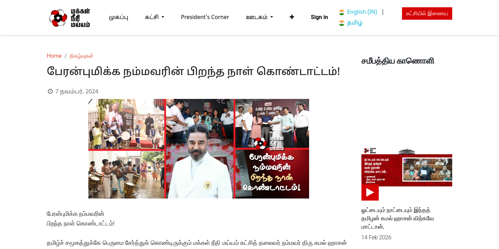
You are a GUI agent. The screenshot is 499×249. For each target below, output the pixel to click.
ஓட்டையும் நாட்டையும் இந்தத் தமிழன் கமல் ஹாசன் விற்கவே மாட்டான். (398, 218)
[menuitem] (118, 17)
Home (54, 56)
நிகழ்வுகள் (82, 56)
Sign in (319, 17)
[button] (292, 17)
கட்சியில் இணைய (427, 13)
